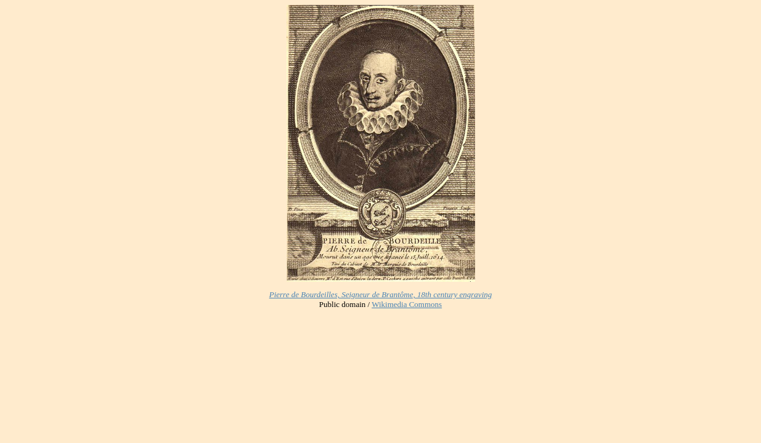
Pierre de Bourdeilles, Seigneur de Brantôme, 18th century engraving (380, 294)
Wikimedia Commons (407, 304)
